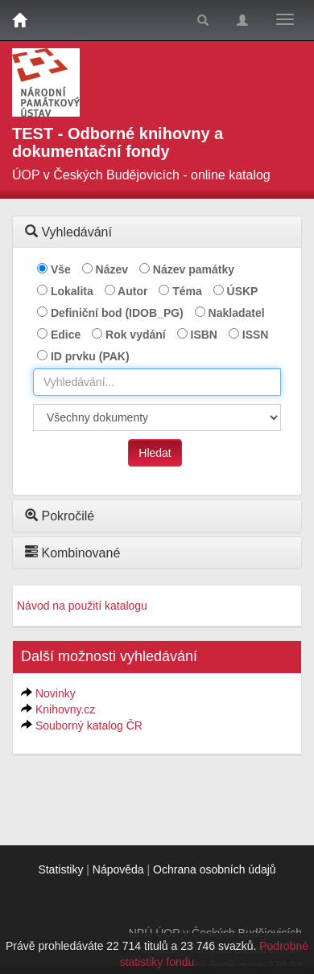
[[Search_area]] (157, 417)
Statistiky (60, 869)
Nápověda (118, 869)
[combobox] (157, 382)
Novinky (55, 693)
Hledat (154, 452)
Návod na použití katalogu (82, 605)
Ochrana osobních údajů (214, 869)
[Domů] (19, 20)
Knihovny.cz (65, 709)
